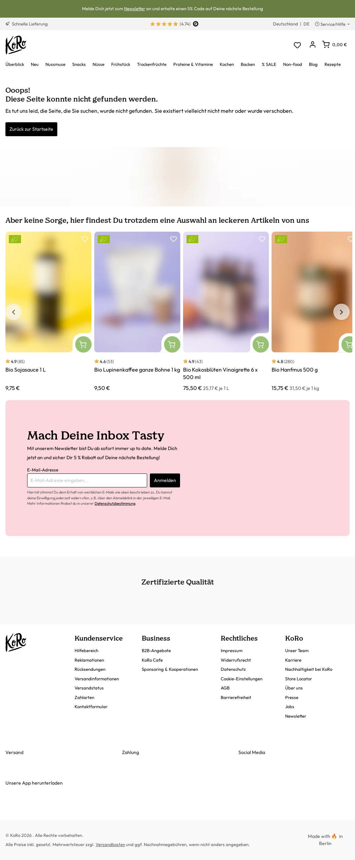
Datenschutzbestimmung (115, 503)
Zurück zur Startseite (31, 129)
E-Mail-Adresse (42, 469)
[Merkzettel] (297, 45)
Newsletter (134, 8)
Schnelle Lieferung (26, 23)
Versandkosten (110, 844)
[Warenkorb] (334, 44)
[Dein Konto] (312, 45)
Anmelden (165, 480)
